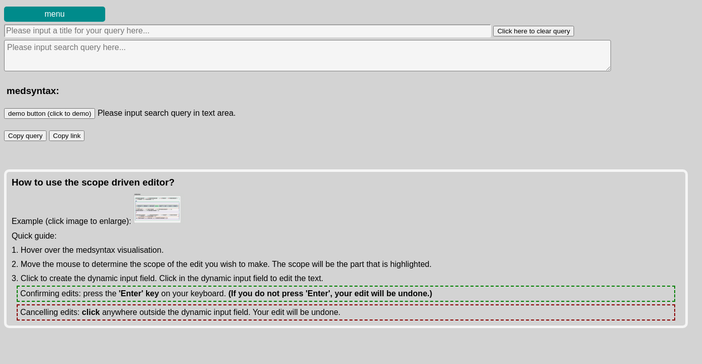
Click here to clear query (533, 31)
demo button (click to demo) (49, 113)
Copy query (27, 135)
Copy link (69, 135)
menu (55, 14)
